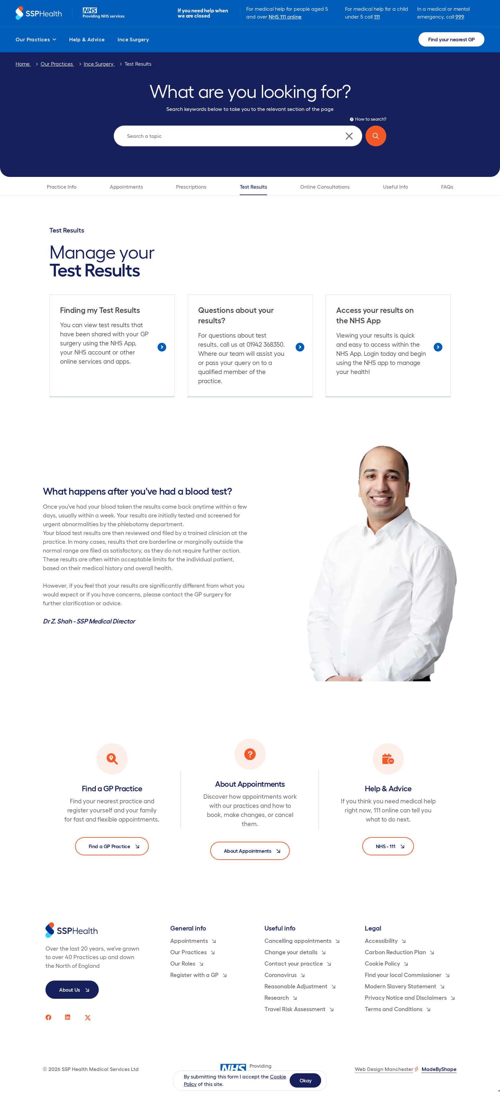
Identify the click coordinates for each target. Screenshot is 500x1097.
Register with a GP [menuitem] (198, 975)
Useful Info (395, 187)
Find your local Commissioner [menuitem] (407, 975)
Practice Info (62, 187)
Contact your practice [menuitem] (297, 964)
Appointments (127, 187)
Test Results (137, 64)
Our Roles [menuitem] (186, 964)
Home (23, 64)
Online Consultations (325, 187)
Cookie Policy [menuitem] (386, 964)
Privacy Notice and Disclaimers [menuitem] (410, 998)
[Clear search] (349, 136)
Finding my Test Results (100, 310)
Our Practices (57, 64)
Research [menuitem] (280, 998)
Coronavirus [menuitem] (284, 975)
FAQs (447, 187)
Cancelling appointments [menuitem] (301, 941)
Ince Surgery (99, 64)
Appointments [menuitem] (193, 941)
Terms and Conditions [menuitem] (397, 1010)
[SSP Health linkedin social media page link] (68, 1018)
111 (377, 17)
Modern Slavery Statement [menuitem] (404, 987)
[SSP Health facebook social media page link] (48, 1018)
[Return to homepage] (39, 13)
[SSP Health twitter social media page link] (87, 1018)
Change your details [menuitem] (294, 953)
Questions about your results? (236, 316)
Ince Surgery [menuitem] (133, 39)
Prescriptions (191, 187)
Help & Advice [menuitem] (87, 39)
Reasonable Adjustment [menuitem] (299, 987)
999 (459, 17)
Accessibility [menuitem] (385, 941)
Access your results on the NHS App (375, 316)
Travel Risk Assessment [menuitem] (298, 1010)
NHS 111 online (285, 17)
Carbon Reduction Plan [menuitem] (399, 953)
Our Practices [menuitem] (36, 39)
